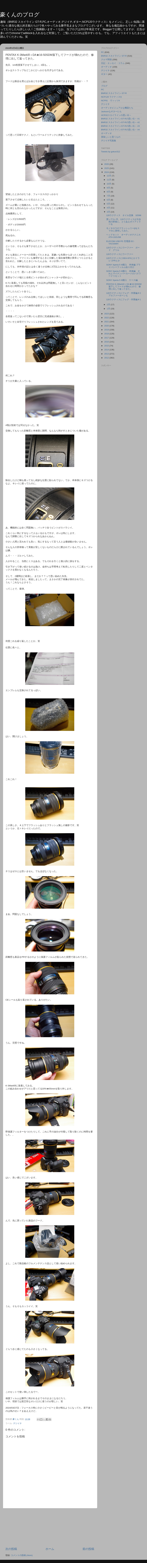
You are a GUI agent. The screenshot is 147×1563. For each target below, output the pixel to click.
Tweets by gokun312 (110, 151)
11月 (109, 180)
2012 (106, 358)
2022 (106, 318)
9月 (109, 188)
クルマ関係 (106, 59)
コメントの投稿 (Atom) (22, 1555)
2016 (106, 342)
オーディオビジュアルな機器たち (117, 108)
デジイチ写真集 (108, 140)
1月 (109, 309)
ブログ (104, 86)
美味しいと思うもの (110, 137)
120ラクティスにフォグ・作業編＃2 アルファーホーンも (124, 294)
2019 (106, 330)
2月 (109, 304)
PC (102, 52)
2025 (106, 168)
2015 (106, 346)
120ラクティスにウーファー (119, 254)
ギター (104, 74)
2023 (106, 314)
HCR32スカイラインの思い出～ (116, 115)
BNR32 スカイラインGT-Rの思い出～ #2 (120, 122)
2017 (106, 338)
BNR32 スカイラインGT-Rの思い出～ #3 (120, 126)
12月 (109, 176)
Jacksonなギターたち (111, 111)
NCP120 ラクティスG (111, 97)
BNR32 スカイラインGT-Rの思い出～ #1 (120, 119)
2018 (106, 334)
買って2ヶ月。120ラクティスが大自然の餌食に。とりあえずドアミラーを (123, 221)
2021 (106, 321)
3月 (109, 212)
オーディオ (106, 67)
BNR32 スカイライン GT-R (114, 56)
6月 (109, 200)
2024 (106, 172)
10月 (109, 184)
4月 (109, 208)
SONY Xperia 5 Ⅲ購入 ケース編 (122, 280)
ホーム (49, 1548)
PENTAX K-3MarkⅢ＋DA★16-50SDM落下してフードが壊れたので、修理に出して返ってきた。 (123, 286)
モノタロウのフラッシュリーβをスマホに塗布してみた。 (123, 229)
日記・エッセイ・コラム (113, 63)
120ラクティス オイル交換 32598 (123, 215)
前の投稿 (88, 1548)
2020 (106, 326)
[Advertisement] (49, 1527)
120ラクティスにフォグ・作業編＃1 (123, 299)
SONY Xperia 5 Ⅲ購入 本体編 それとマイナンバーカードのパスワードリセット (123, 273)
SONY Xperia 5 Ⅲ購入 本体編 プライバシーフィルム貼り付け (123, 266)
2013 (106, 354)
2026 (106, 164)
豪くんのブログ (20, 14)
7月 (109, 196)
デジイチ (17, 1423)
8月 (109, 192)
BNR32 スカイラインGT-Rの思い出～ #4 (120, 130)
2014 (106, 350)
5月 (109, 204)
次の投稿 (11, 1548)
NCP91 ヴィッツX (110, 100)
